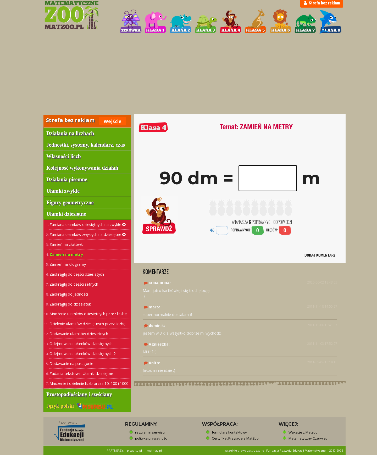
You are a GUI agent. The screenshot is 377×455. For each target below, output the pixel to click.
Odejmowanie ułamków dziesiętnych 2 (82, 353)
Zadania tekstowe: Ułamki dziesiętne (81, 373)
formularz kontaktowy (229, 432)
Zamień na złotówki (66, 244)
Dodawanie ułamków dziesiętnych (78, 333)
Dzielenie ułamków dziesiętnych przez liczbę (87, 323)
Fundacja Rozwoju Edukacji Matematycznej (296, 450)
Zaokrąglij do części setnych (73, 284)
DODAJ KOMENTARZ (319, 255)
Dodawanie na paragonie (71, 363)
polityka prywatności (151, 438)
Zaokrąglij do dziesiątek (70, 304)
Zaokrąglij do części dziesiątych (76, 274)
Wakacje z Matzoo (303, 432)
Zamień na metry (66, 254)
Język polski (79, 406)
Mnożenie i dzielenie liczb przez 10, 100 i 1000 (88, 383)
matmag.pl (154, 450)
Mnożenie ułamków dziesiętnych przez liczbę (88, 313)
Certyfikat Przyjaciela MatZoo (235, 438)
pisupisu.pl (134, 450)
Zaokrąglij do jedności (68, 294)
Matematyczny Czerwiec (308, 438)
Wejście (112, 121)
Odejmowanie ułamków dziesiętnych (81, 343)
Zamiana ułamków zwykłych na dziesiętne (87, 234)
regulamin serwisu (150, 432)
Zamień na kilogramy (67, 264)
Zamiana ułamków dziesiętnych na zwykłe (87, 224)
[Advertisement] (188, 75)
